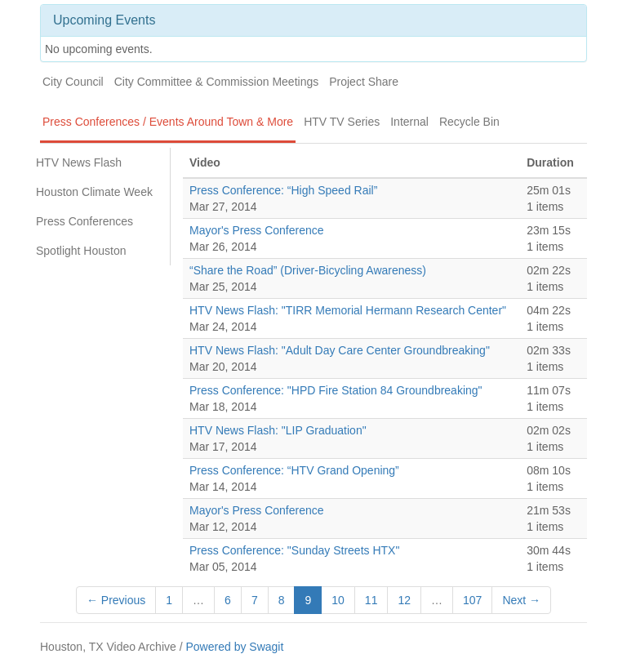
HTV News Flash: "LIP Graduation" (278, 430)
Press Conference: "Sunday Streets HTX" (294, 550)
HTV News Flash (79, 162)
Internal (409, 121)
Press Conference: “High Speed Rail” (283, 190)
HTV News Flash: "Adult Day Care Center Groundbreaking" (339, 350)
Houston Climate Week (94, 191)
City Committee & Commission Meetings (216, 81)
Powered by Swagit (234, 646)
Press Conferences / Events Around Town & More (167, 121)
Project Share (363, 81)
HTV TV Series (342, 121)
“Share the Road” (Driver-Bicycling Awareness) (307, 270)
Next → (521, 600)
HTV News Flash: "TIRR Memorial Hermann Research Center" (347, 310)
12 (404, 600)
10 (338, 600)
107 (472, 600)
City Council (73, 81)
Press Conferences (84, 221)
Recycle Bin (469, 121)
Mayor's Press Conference (256, 230)
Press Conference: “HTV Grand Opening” (294, 470)
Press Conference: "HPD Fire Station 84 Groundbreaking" (335, 390)
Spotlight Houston (81, 250)
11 (371, 600)
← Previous (116, 600)
